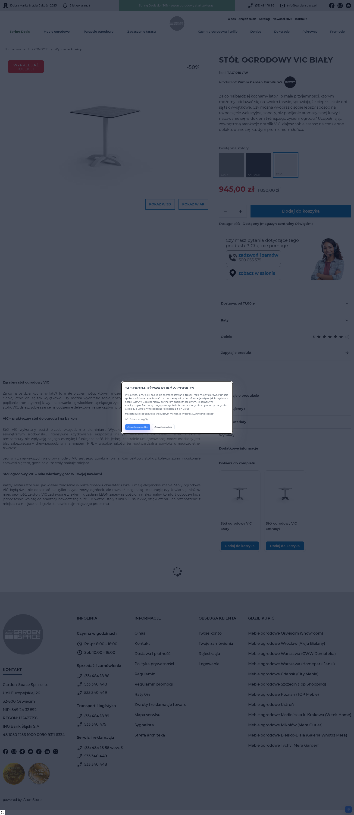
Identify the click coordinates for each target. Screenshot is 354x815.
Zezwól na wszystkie (137, 427)
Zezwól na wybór (163, 427)
